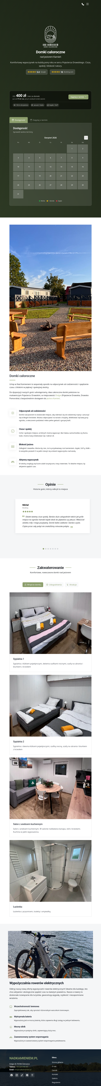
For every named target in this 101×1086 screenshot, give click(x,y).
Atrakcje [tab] (72, 584)
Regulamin (56, 1082)
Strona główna (57, 1062)
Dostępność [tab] (18, 120)
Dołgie (58, 395)
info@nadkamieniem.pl (22, 1070)
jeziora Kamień (53, 398)
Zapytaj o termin (78, 97)
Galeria (54, 1078)
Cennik (54, 1070)
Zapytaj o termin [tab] (39, 120)
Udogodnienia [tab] (54, 584)
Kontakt (55, 1074)
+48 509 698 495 (22, 1067)
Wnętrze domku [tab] (32, 584)
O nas (54, 1066)
